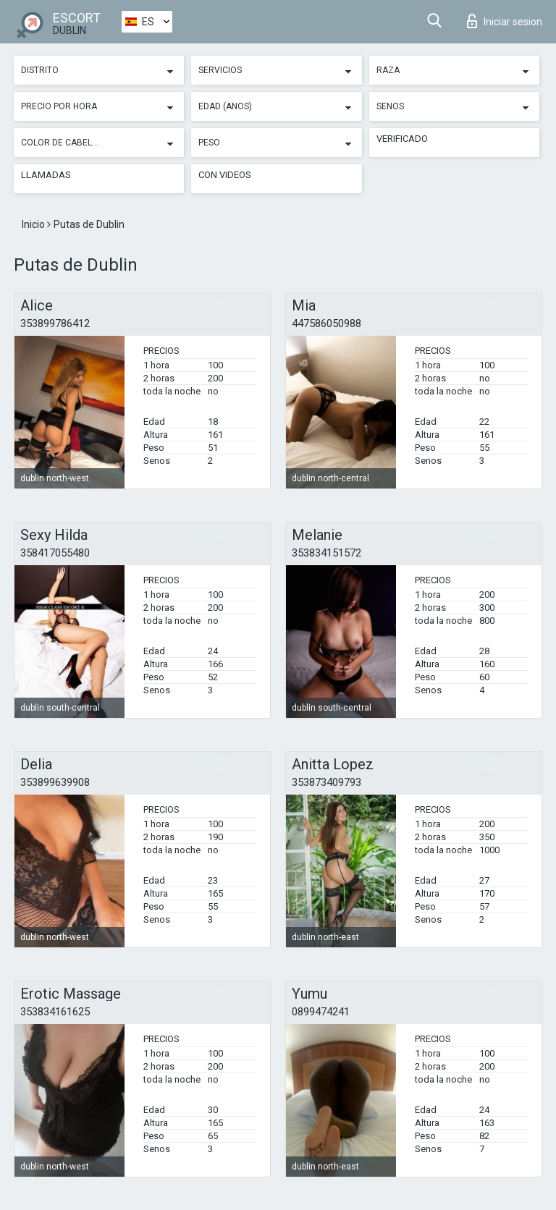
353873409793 (326, 782)
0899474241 (321, 1011)
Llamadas (46, 174)
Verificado (402, 138)
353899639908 (55, 782)
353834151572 (326, 552)
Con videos (224, 174)
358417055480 (55, 552)
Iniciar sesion (504, 21)
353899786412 (55, 323)
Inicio (34, 224)
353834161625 (55, 1011)
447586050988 (326, 323)
